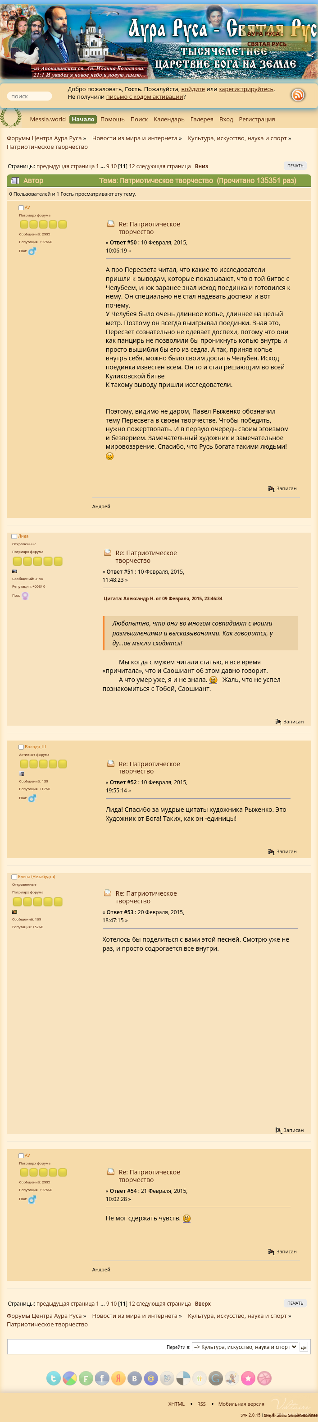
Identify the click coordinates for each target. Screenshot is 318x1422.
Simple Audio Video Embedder (290, 1415)
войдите (193, 89)
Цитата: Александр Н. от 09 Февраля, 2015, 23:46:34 (163, 598)
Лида (23, 536)
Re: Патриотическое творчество (149, 228)
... (103, 166)
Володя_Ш (35, 747)
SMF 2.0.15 (250, 1415)
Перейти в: (179, 1347)
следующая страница (163, 166)
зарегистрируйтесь (246, 89)
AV (27, 207)
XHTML (176, 1403)
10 (114, 166)
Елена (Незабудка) (36, 876)
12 (132, 166)
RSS (201, 1403)
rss (300, 95)
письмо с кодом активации (144, 96)
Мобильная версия (241, 1403)
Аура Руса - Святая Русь (267, 38)
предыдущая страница (65, 166)
